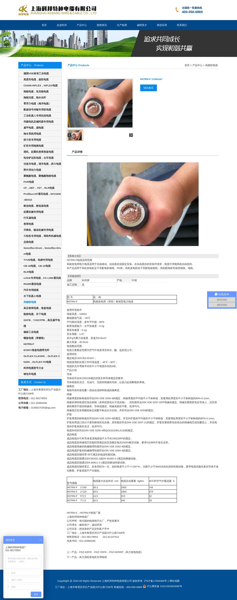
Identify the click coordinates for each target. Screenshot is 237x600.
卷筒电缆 (29, 223)
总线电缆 (29, 242)
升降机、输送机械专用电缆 (39, 229)
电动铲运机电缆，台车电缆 (39, 157)
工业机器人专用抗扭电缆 (37, 115)
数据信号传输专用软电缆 (37, 109)
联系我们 (182, 25)
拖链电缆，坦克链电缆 (36, 91)
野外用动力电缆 (32, 169)
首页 (44, 25)
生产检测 (122, 25)
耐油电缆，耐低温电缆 (36, 205)
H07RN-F (29, 344)
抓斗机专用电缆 (32, 139)
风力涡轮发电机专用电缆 (93, 557)
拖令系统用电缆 (32, 133)
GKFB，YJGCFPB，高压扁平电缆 (42, 323)
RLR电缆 (29, 271)
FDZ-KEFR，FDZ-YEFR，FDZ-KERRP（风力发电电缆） (111, 552)
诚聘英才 (142, 25)
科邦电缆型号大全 (34, 368)
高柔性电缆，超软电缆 (36, 79)
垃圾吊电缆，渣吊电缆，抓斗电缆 (42, 163)
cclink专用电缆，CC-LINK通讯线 (42, 277)
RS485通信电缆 (32, 284)
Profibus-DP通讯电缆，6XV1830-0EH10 (42, 196)
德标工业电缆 (31, 332)
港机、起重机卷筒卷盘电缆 (39, 151)
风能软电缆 (30, 302)
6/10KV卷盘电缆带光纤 (36, 350)
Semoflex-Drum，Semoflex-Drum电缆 (42, 251)
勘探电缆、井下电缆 (35, 314)
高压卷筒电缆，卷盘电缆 (37, 308)
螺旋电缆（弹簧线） (35, 338)
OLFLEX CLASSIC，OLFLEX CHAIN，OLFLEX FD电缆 (42, 359)
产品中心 (82, 25)
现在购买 (149, 87)
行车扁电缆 (30, 217)
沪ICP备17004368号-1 (156, 580)
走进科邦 (62, 25)
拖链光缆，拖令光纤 (35, 97)
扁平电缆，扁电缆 (34, 127)
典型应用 (162, 25)
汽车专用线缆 (31, 290)
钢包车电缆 (30, 374)
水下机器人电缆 (32, 296)
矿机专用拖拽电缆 (34, 145)
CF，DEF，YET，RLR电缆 (39, 187)
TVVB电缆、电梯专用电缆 (38, 259)
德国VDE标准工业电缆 (36, 73)
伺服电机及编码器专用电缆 (39, 121)
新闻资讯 (102, 25)
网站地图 (175, 580)
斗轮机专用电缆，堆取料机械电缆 (42, 235)
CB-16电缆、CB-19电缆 (37, 265)
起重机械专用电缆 (34, 211)
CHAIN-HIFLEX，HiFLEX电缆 (41, 85)
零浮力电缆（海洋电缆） (37, 103)
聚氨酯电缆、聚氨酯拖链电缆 (40, 175)
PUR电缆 (29, 181)
